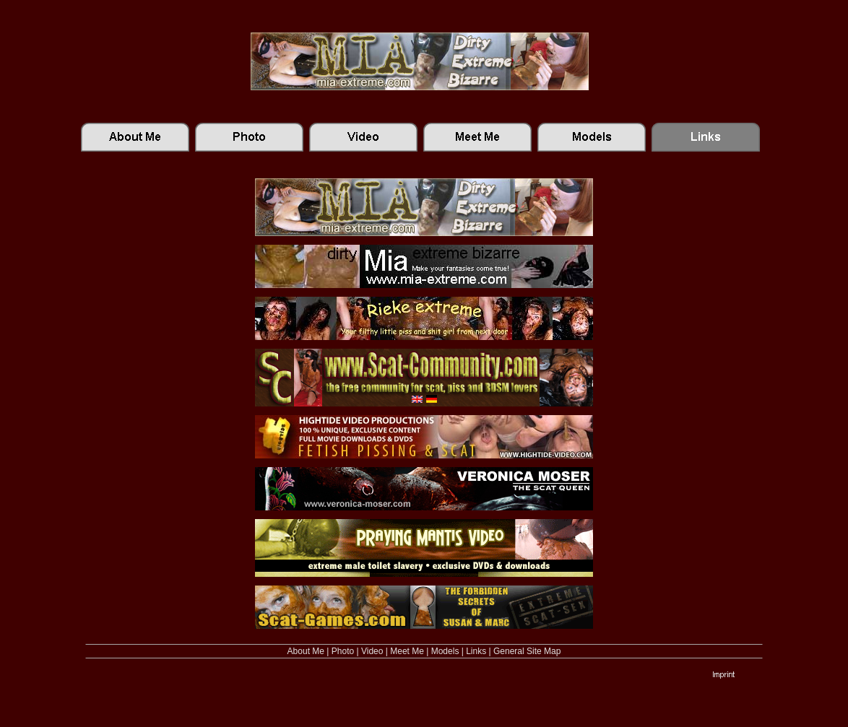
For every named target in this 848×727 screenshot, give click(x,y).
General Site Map (527, 651)
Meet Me (407, 651)
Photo (343, 651)
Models (445, 651)
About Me (305, 651)
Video (372, 651)
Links (476, 651)
